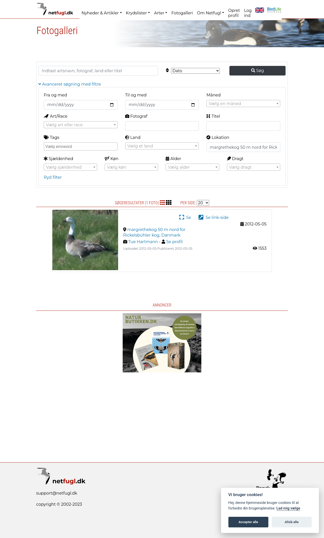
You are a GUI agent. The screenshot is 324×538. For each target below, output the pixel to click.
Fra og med (55, 95)
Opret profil (234, 13)
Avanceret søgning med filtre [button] (69, 84)
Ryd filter (53, 177)
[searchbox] (81, 146)
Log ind (248, 13)
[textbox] (243, 103)
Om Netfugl (209, 13)
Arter (159, 13)
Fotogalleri (182, 13)
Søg (257, 70)
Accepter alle (248, 522)
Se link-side (213, 217)
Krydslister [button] (136, 13)
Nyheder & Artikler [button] (100, 13)
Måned (213, 95)
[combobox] (243, 103)
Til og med (136, 95)
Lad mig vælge (288, 508)
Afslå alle (292, 522)
